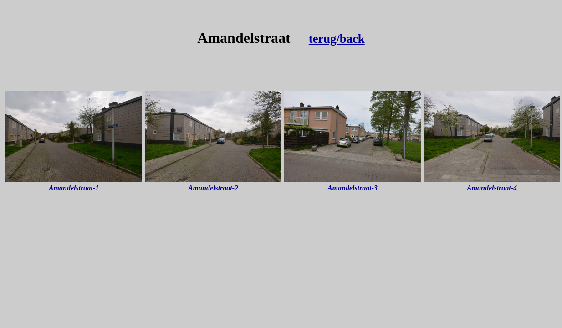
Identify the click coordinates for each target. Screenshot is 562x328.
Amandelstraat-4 (492, 188)
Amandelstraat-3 (352, 188)
